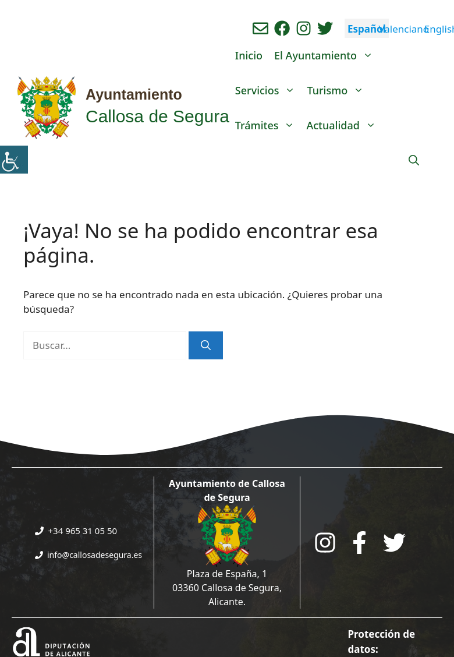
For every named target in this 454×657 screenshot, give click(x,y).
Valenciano (403, 29)
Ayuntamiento (134, 94)
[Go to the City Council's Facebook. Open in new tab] (359, 542)
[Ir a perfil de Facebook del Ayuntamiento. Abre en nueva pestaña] (282, 28)
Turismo (338, 90)
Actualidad (343, 125)
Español (366, 29)
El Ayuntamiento (326, 55)
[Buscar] (206, 345)
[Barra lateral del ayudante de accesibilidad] (14, 160)
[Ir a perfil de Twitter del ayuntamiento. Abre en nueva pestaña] (325, 28)
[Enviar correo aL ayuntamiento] (260, 28)
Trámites (268, 125)
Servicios (268, 90)
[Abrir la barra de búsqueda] (414, 160)
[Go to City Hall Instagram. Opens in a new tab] (325, 542)
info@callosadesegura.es (94, 554)
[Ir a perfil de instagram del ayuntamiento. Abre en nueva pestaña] (303, 28)
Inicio (249, 55)
